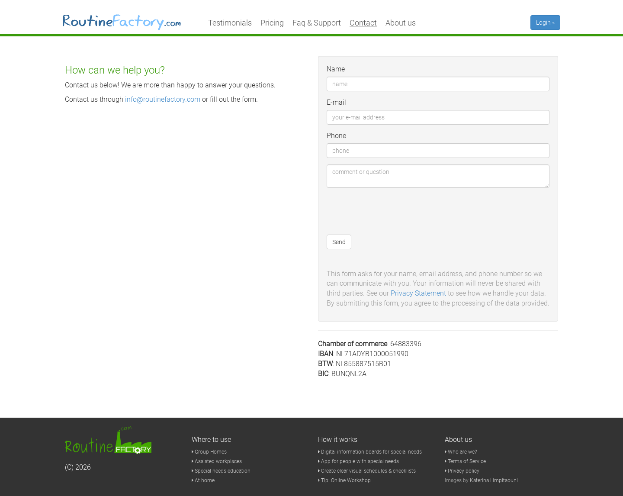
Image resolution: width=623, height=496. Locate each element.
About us (400, 22)
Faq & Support (316, 22)
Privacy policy (462, 471)
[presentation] (392, 211)
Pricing (272, 22)
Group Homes (209, 452)
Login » (545, 22)
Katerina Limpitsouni (494, 480)
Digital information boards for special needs (370, 452)
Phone (336, 136)
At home (203, 480)
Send (339, 241)
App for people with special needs (358, 461)
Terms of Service (465, 461)
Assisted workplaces (217, 461)
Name (336, 69)
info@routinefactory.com (162, 99)
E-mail (336, 102)
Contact (363, 22)
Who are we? (461, 452)
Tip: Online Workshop (346, 480)
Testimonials (230, 22)
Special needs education (221, 471)
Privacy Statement (418, 293)
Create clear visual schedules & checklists (367, 471)
